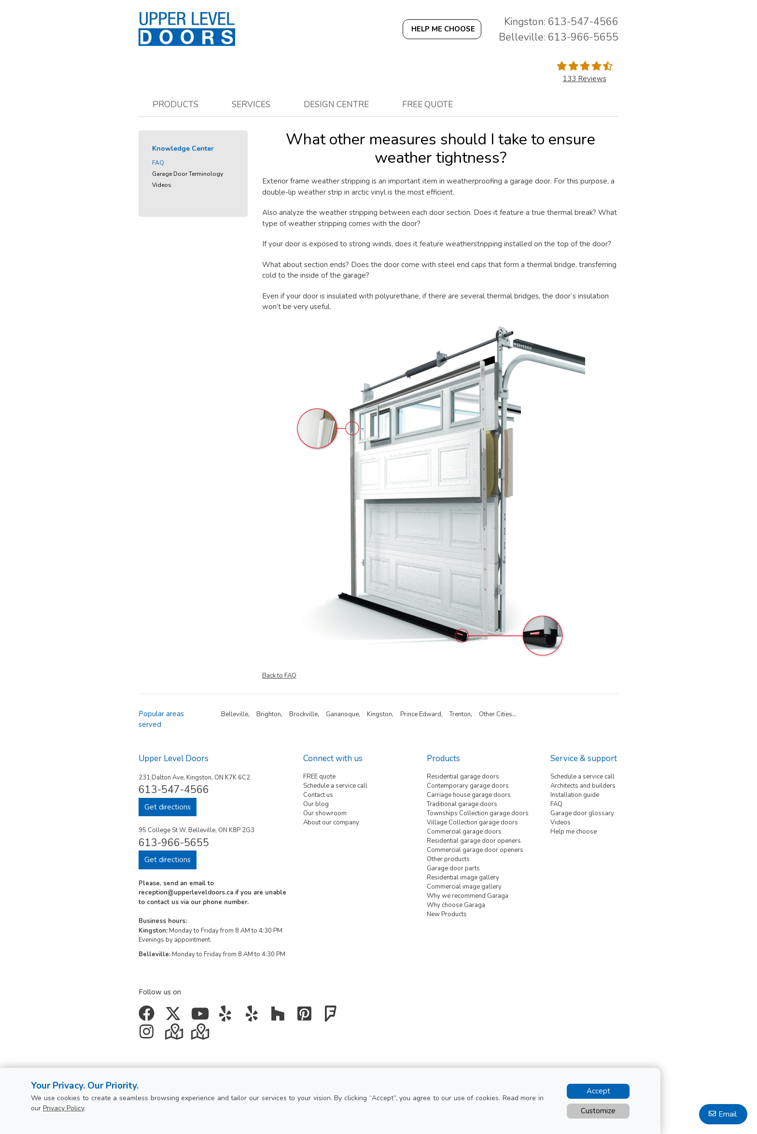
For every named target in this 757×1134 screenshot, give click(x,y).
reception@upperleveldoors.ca (186, 892)
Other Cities (495, 714)
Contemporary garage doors (468, 785)
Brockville (303, 714)
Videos (161, 185)
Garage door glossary (582, 813)
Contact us (318, 795)
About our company (331, 822)
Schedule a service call (335, 785)
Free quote (427, 104)
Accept (598, 1091)
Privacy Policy (63, 1108)
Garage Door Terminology (187, 174)
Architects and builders (583, 785)
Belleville (234, 714)
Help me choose (573, 831)
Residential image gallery (463, 877)
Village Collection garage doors (472, 822)
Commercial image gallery (464, 886)
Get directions (167, 807)
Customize (598, 1111)
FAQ (158, 163)
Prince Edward (420, 714)
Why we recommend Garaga (467, 896)
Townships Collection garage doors (478, 813)
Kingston (379, 714)
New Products (447, 914)
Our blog (316, 804)
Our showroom (325, 813)
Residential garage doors (463, 776)
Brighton (268, 714)
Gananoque (342, 714)
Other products (448, 859)
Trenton (460, 714)
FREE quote (319, 776)
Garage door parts (453, 868)
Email (727, 1114)
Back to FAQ (279, 675)
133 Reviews (584, 79)
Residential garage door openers (474, 840)
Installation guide (574, 795)
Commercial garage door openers (475, 850)
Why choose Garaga (456, 905)
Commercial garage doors (464, 831)
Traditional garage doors (462, 804)
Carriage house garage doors (469, 795)
